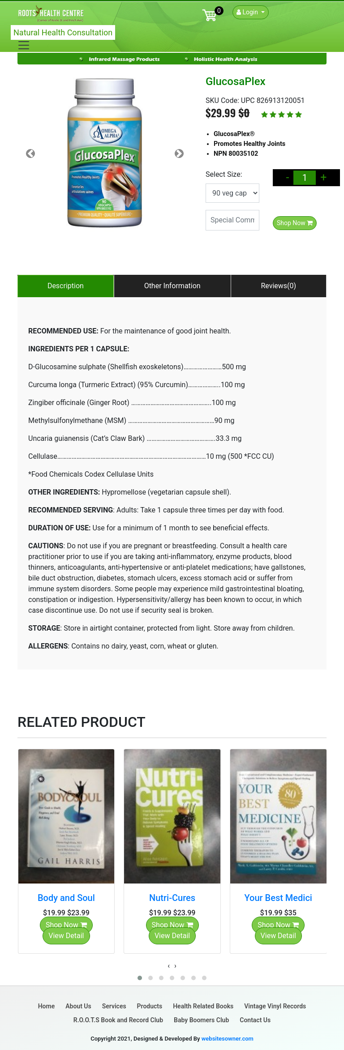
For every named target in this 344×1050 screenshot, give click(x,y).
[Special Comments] (232, 220)
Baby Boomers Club (201, 1020)
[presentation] (169, 965)
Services (114, 1006)
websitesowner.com (228, 1038)
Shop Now (295, 222)
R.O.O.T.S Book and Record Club (118, 1020)
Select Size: (224, 174)
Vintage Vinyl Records (275, 1006)
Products (150, 1006)
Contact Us (255, 1020)
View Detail (66, 935)
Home (46, 1006)
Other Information (172, 286)
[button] (139, 977)
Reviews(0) (278, 286)
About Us (78, 1006)
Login (247, 12)
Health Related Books (203, 1006)
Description (65, 286)
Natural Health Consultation (62, 32)
